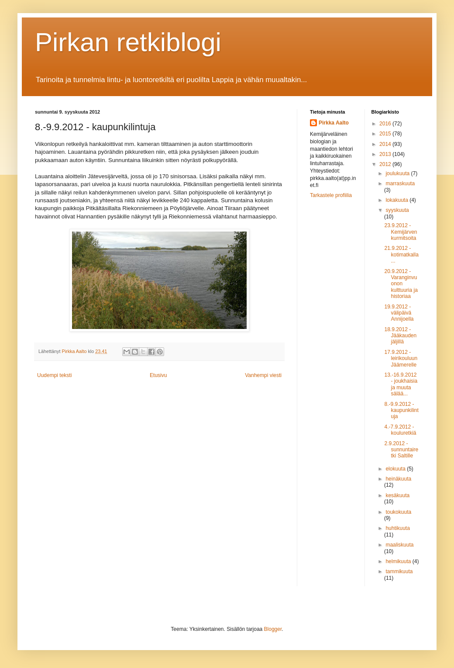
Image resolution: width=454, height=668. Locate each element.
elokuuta (396, 469)
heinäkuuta (398, 479)
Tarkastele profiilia (331, 195)
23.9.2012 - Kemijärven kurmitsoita (400, 231)
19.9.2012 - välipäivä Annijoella (398, 313)
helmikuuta (398, 561)
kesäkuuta (397, 495)
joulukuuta (398, 173)
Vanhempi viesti (263, 375)
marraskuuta (400, 183)
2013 (385, 154)
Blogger (273, 629)
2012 (385, 164)
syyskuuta (397, 210)
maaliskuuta (399, 545)
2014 (385, 144)
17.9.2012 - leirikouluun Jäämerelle (400, 358)
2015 (385, 134)
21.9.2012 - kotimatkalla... (401, 254)
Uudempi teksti (54, 375)
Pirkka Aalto (334, 123)
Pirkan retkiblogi (128, 42)
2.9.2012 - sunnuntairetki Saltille (401, 449)
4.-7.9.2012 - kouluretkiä (400, 430)
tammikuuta (399, 571)
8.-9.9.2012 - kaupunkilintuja (401, 410)
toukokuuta (398, 512)
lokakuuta (397, 200)
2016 (385, 124)
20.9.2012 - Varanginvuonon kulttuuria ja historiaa (400, 284)
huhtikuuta (397, 528)
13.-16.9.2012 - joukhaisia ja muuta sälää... (400, 384)
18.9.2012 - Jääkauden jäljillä (400, 335)
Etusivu (158, 375)
